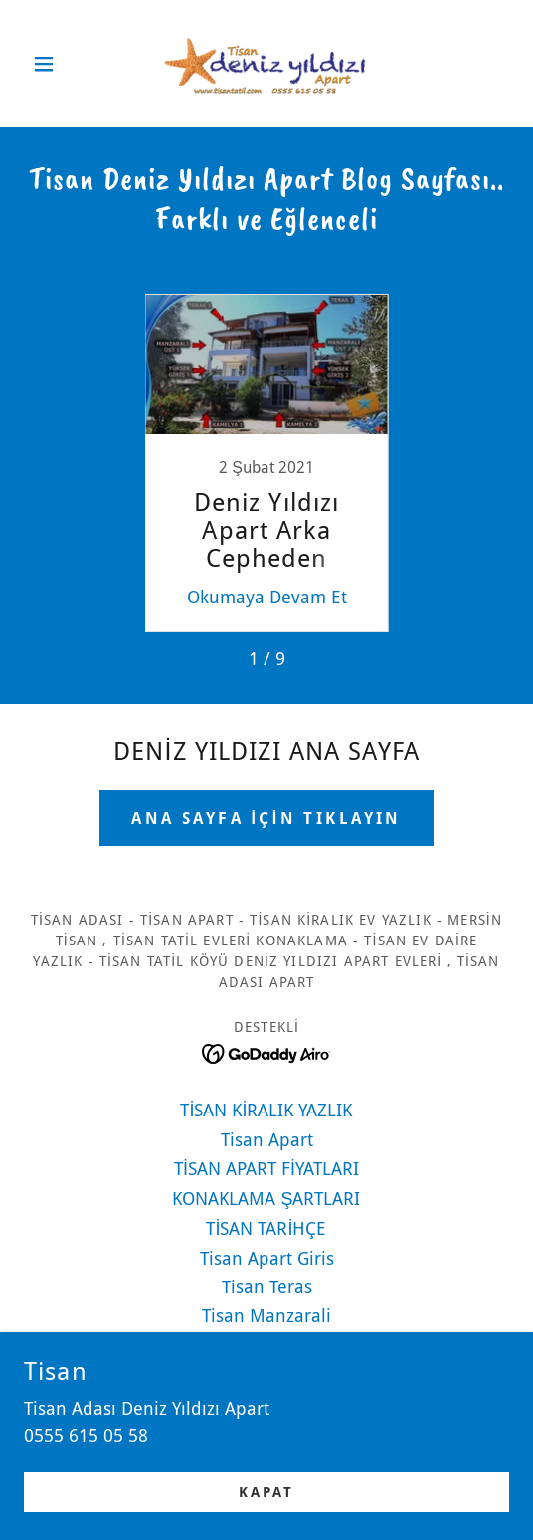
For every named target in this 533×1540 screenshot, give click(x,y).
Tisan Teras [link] (267, 1287)
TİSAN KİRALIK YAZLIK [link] (266, 1110)
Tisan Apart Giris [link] (267, 1258)
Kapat (266, 1492)
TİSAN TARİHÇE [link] (266, 1228)
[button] (60, 64)
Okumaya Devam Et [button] (267, 597)
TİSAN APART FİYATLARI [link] (266, 1168)
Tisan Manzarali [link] (266, 1315)
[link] (266, 63)
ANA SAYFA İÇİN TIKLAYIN (266, 818)
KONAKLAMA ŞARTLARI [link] (266, 1198)
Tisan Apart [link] (267, 1139)
